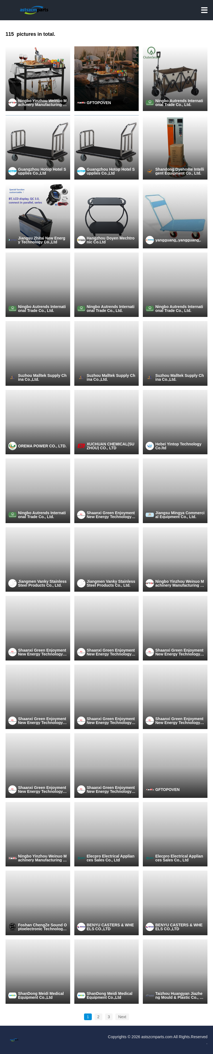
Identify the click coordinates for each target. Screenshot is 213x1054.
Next (122, 1017)
